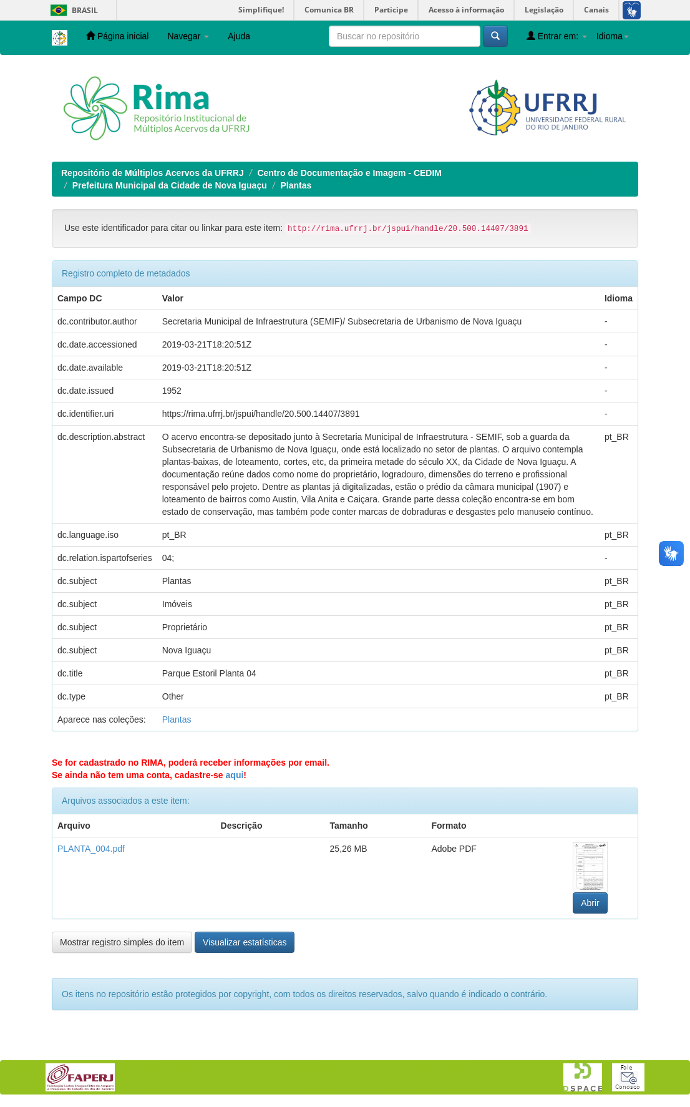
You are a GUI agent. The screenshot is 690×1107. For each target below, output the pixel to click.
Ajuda (239, 36)
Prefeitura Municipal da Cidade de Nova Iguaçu (169, 185)
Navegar (188, 36)
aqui (235, 775)
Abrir (590, 903)
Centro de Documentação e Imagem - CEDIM (349, 173)
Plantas (295, 185)
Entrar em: (557, 36)
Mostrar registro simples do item (122, 942)
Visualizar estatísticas (244, 942)
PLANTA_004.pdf (91, 849)
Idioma (612, 36)
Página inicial (117, 36)
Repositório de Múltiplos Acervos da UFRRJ (152, 173)
